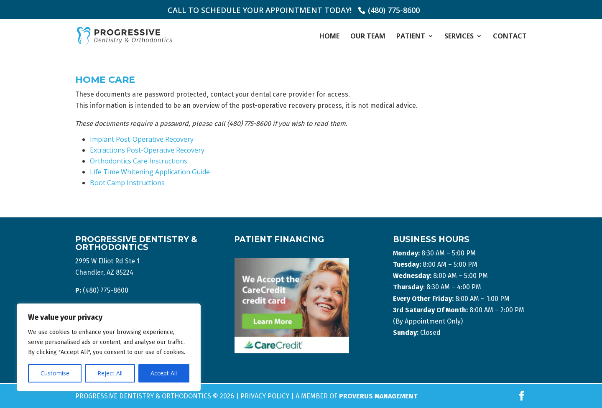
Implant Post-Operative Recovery (142, 139)
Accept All (163, 373)
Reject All (109, 373)
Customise (55, 373)
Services (459, 37)
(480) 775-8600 (394, 10)
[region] (109, 347)
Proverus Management (378, 396)
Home (329, 37)
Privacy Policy (264, 396)
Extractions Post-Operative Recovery (147, 150)
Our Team (367, 37)
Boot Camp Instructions (127, 182)
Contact (510, 37)
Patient (410, 37)
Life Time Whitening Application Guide (150, 171)
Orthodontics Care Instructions (138, 161)
